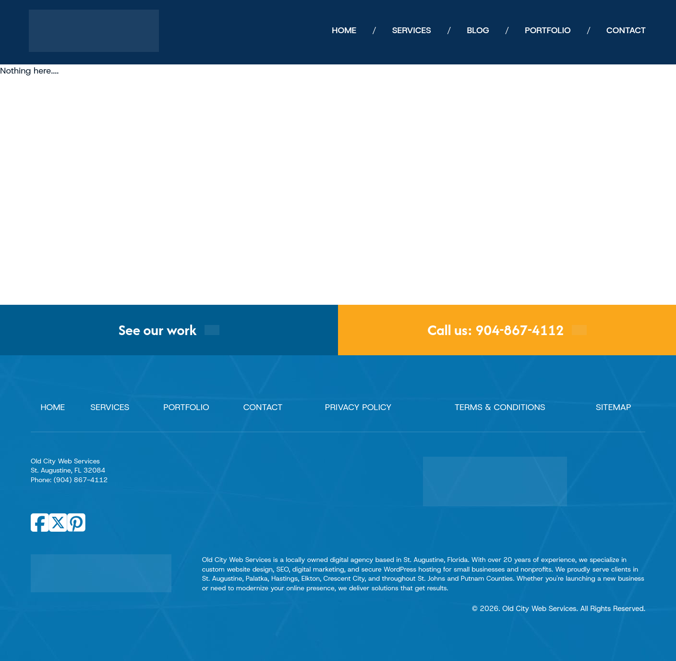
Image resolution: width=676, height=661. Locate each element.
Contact (263, 407)
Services (109, 407)
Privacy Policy (358, 407)
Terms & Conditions (500, 407)
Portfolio (186, 407)
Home (52, 407)
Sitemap (613, 407)
